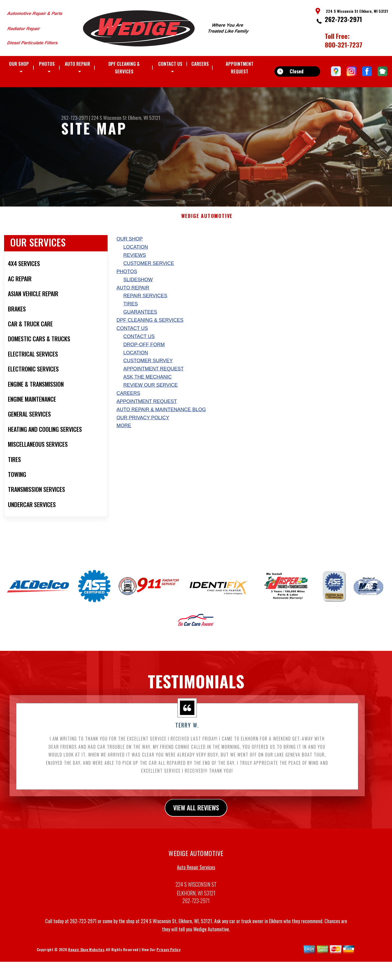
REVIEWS (134, 264)
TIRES (130, 313)
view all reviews (196, 817)
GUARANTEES (140, 321)
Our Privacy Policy (143, 427)
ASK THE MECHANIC (147, 386)
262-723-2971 (343, 19)
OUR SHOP (19, 63)
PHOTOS (47, 63)
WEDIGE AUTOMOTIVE (207, 226)
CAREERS (200, 63)
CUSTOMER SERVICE (148, 273)
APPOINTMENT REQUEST (239, 67)
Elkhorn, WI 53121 (144, 117)
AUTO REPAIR (77, 63)
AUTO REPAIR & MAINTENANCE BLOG (161, 419)
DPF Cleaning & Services (124, 67)
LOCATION (135, 257)
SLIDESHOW (138, 289)
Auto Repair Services (196, 877)
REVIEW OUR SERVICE (150, 394)
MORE (124, 435)
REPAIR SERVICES (145, 305)
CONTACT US (170, 63)
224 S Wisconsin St (109, 117)
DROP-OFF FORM (144, 354)
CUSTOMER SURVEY (148, 370)
